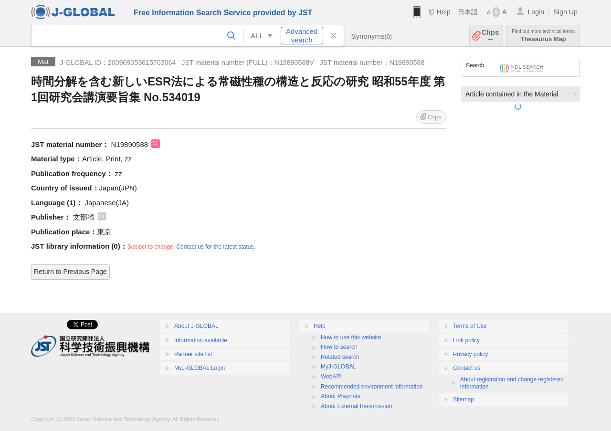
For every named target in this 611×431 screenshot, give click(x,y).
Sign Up (565, 12)
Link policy (466, 340)
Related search (340, 357)
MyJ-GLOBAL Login (199, 368)
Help (443, 12)
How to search (339, 347)
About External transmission (356, 406)
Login (535, 12)
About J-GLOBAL (196, 326)
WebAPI (331, 376)
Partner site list (193, 354)
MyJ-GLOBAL (338, 366)
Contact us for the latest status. (215, 246)
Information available (200, 340)
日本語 (468, 12)
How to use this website (351, 337)
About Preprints (340, 396)
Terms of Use (470, 326)
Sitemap (463, 399)
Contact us (466, 368)
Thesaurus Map (543, 35)
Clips (490, 35)
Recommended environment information (371, 386)
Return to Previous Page (70, 271)
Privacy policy (470, 354)
